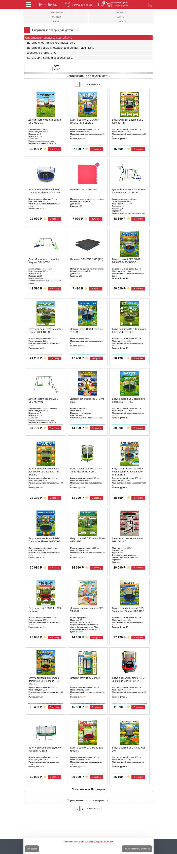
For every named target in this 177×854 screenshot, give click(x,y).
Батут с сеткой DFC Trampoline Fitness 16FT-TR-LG (129, 400)
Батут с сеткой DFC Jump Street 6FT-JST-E (87, 540)
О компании (56, 12)
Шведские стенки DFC (41, 52)
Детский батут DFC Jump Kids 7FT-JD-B (86, 330)
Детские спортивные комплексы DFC (51, 42)
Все (56, 69)
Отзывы (56, 21)
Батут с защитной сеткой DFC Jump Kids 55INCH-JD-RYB (128, 679)
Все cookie (32, 849)
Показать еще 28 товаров (88, 789)
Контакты (121, 21)
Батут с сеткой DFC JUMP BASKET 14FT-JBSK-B (126, 261)
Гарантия (56, 17)
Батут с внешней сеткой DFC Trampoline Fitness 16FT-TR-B (44, 540)
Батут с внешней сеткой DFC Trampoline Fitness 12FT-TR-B (128, 609)
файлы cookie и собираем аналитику (96, 842)
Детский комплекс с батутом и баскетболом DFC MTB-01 (128, 191)
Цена (56, 65)
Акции (121, 17)
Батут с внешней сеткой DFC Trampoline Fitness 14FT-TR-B (44, 191)
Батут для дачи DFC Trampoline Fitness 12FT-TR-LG (45, 330)
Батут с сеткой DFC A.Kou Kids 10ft (128, 749)
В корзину (54, 149)
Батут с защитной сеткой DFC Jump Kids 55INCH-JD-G (86, 470)
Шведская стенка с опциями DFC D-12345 (127, 540)
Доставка (121, 12)
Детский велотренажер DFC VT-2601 (87, 400)
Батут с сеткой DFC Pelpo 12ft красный (44, 609)
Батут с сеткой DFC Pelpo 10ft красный (86, 749)
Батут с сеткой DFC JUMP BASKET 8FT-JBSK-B (84, 121)
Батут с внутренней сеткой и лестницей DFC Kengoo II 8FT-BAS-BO (45, 471)
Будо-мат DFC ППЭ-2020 (83, 189)
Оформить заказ (120, 5)
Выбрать (96, 219)
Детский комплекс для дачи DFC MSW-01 (43, 400)
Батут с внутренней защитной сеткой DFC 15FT (44, 749)
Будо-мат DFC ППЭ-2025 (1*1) (86, 259)
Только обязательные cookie (137, 849)
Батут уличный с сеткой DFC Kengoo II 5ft (127, 121)
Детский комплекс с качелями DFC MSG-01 (44, 121)
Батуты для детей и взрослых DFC (50, 57)
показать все (93, 84)
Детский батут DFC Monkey (85, 678)
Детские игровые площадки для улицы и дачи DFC (60, 47)
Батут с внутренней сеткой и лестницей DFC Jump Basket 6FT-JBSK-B (127, 471)
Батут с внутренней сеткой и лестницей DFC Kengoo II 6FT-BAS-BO (45, 681)
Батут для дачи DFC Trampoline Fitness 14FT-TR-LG (129, 330)
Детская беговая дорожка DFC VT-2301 (86, 609)
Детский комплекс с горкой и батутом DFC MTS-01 (43, 261)
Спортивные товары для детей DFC (49, 37)
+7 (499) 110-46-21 (81, 4)
